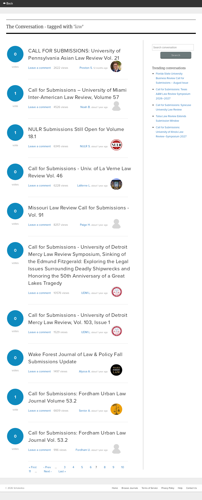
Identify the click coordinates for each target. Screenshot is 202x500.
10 (122, 467)
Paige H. (85, 225)
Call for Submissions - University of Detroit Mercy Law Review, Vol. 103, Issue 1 (77, 318)
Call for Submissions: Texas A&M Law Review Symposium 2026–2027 (173, 93)
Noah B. (85, 107)
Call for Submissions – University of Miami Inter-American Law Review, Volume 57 (77, 93)
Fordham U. (83, 450)
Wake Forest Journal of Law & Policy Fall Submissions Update (75, 357)
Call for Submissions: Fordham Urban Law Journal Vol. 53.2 (77, 436)
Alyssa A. (84, 371)
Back (8, 3)
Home (115, 488)
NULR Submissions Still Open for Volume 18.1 (76, 132)
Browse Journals (130, 488)
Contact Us (191, 488)
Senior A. (84, 411)
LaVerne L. (83, 185)
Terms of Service (150, 488)
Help (180, 488)
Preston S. (86, 68)
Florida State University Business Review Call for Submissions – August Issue (172, 78)
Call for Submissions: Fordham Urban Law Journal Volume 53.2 (77, 397)
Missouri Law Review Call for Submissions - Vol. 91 (78, 211)
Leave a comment (39, 68)
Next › (48, 471)
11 (30, 471)
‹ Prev (47, 467)
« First (32, 467)
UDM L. (85, 293)
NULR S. (85, 146)
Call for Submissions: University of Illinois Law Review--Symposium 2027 (171, 131)
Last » (62, 471)
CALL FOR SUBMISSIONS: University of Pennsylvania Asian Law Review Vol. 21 (74, 54)
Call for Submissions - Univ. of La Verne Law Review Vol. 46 (79, 172)
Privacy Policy (167, 488)
